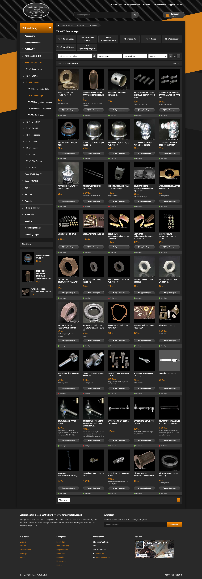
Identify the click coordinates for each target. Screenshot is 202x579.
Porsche (26, 201)
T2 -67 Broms (29, 76)
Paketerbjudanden (30, 43)
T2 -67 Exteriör (30, 128)
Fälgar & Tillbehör (30, 208)
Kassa (22, 557)
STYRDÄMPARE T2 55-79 (168, 373)
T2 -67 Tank (28, 168)
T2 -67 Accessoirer (31, 69)
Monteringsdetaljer (30, 228)
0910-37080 (116, 5)
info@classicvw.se (132, 5)
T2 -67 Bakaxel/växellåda (38, 89)
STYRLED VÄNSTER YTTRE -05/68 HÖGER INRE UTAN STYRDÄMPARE (93, 423)
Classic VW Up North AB (39, 575)
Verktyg (26, 221)
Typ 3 (25, 188)
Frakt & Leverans (62, 546)
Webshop (167, 575)
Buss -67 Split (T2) (31, 62)
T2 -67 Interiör (29, 141)
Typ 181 (26, 194)
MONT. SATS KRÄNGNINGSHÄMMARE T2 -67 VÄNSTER (144, 236)
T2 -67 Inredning (30, 135)
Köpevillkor (60, 542)
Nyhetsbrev (60, 553)
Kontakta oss (61, 561)
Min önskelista (159, 5)
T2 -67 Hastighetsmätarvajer (40, 102)
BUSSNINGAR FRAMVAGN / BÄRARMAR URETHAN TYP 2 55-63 (144, 95)
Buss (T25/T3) (29, 181)
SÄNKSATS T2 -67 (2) (167, 325)
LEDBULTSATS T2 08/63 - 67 (93, 234)
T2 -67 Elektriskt (30, 122)
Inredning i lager (29, 234)
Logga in (172, 5)
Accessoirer (27, 36)
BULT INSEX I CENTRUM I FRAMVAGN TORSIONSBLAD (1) (93, 95)
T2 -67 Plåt (28, 155)
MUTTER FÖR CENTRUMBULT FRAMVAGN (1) (68, 282)
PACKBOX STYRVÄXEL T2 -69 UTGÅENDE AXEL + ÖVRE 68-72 (93, 327)
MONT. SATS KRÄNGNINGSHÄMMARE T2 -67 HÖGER (118, 236)
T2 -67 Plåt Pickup (31, 161)
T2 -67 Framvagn (35, 95)
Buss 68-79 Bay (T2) (31, 174)
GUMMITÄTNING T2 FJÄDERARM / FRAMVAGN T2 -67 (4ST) (143, 188)
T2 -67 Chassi (30, 82)
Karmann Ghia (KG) (30, 56)
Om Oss (59, 565)
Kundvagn (23, 553)
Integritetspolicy (62, 549)
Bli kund (180, 5)
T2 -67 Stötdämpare (36, 115)
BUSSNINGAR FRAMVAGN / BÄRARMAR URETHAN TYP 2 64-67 (169, 95)
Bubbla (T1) (27, 49)
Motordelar (27, 214)
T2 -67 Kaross (29, 148)
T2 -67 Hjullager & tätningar (39, 108)
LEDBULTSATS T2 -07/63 (67, 234)
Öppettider (146, 5)
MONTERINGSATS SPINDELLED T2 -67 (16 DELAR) (167, 236)
